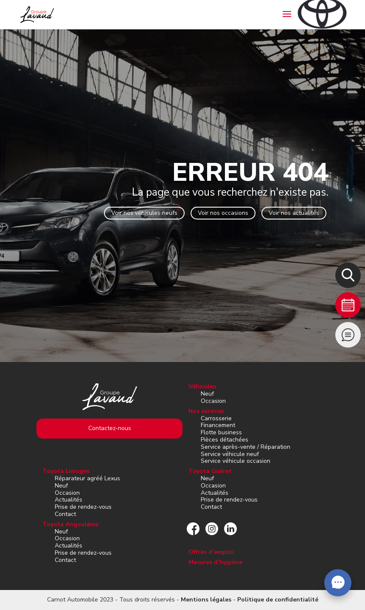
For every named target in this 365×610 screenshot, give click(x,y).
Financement (218, 425)
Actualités (68, 500)
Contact (65, 514)
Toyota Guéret (210, 471)
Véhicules (202, 386)
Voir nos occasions (223, 213)
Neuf (207, 394)
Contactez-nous (109, 428)
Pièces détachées (224, 440)
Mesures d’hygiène (215, 562)
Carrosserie (216, 418)
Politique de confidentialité (277, 600)
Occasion (213, 401)
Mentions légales (206, 600)
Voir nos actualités (294, 213)
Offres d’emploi (211, 552)
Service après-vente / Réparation (245, 447)
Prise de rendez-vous (83, 507)
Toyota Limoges (66, 471)
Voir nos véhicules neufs (144, 213)
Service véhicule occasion (235, 461)
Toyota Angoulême (70, 524)
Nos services (206, 411)
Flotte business (221, 432)
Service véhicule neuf (230, 454)
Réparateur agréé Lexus (87, 478)
